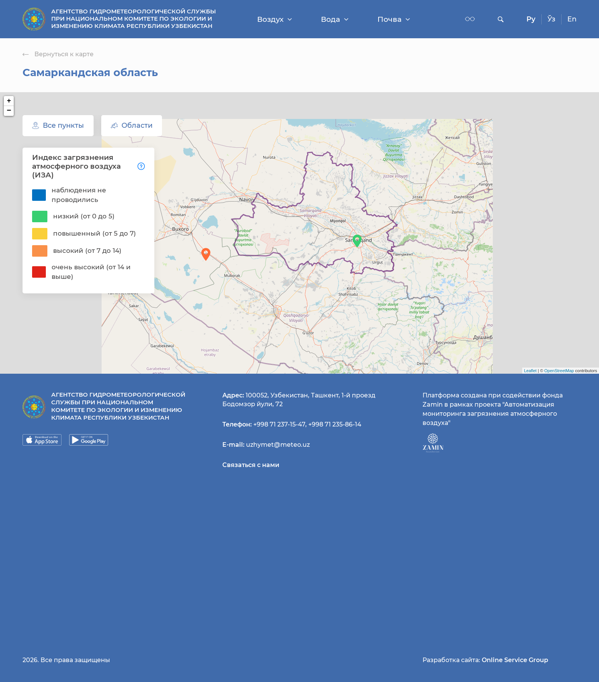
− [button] (9, 111)
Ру (531, 19)
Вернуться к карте (58, 54)
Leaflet (530, 370)
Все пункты (58, 125)
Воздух (274, 19)
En (571, 19)
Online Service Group (515, 660)
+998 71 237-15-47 (279, 424)
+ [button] (9, 101)
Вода (334, 19)
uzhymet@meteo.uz (278, 444)
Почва (393, 19)
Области (131, 125)
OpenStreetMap (559, 370)
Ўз (551, 19)
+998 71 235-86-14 (334, 424)
